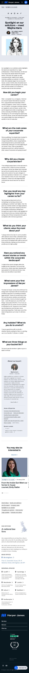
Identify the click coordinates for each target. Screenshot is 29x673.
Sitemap (4, 628)
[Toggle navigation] (2, 2)
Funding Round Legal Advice (11, 420)
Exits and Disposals (18, 418)
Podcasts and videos (16, 512)
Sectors (4, 625)
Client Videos (5, 503)
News (3, 7)
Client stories (19, 510)
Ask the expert (6, 505)
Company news (15, 505)
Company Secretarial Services (12, 416)
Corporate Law (8, 418)
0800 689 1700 (22, 667)
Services (4, 621)
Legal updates (5, 512)
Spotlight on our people (11, 7)
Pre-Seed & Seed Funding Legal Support (12, 423)
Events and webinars (15, 503)
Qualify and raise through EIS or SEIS (13, 426)
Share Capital (7, 428)
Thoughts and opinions (8, 510)
